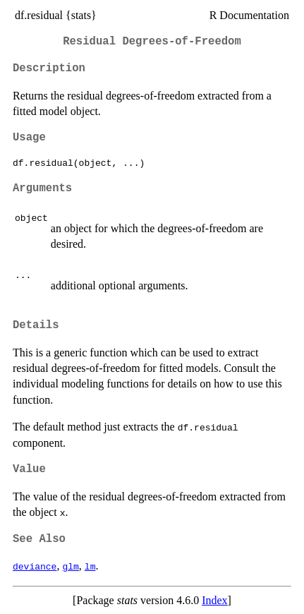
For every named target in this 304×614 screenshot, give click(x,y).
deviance (34, 566)
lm (90, 566)
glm (70, 566)
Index (214, 600)
